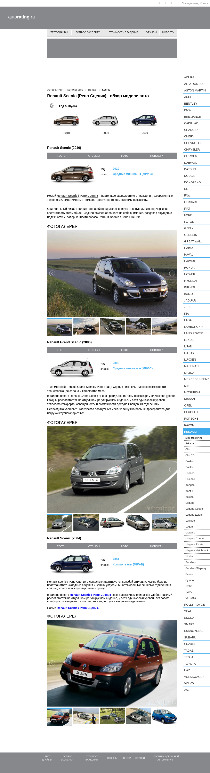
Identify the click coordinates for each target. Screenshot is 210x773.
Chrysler (192, 149)
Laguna (189, 502)
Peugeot (191, 412)
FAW (187, 195)
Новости (168, 32)
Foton (189, 221)
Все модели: (193, 437)
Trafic (188, 586)
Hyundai (190, 280)
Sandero (190, 562)
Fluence (190, 479)
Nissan (189, 399)
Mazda (189, 372)
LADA (188, 320)
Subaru (190, 637)
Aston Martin (195, 90)
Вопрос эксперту (88, 32)
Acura (189, 77)
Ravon (189, 425)
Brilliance (192, 116)
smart (189, 624)
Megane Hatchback (196, 550)
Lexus (189, 339)
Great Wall (193, 241)
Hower (189, 274)
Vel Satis (190, 597)
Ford (188, 215)
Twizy (188, 592)
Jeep (187, 307)
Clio (187, 449)
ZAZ (186, 690)
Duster (189, 467)
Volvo (189, 683)
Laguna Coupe (194, 508)
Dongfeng (192, 182)
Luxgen (190, 359)
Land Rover (193, 333)
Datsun (190, 169)
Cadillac (191, 123)
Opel (188, 405)
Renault (191, 431)
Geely (189, 228)
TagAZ (189, 650)
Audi (187, 97)
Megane (190, 532)
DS (186, 189)
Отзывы (151, 32)
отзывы (94, 155)
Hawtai (189, 261)
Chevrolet (193, 143)
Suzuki (189, 644)
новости (156, 155)
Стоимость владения (123, 32)
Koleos (189, 496)
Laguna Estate (194, 514)
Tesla (188, 657)
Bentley (190, 103)
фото (124, 155)
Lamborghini (194, 326)
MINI (187, 385)
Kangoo (190, 484)
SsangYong (193, 631)
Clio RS (189, 455)
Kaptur (189, 490)
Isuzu (188, 294)
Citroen (190, 156)
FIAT (187, 208)
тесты (61, 155)
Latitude (190, 520)
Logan (189, 526)
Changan (191, 129)
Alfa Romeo (193, 84)
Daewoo (190, 162)
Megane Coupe (194, 538)
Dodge (189, 175)
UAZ (187, 670)
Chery (189, 136)
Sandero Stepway (196, 568)
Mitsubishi (192, 392)
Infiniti (189, 287)
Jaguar (190, 300)
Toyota (190, 663)
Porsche (191, 418)
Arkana (189, 443)
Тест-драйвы (59, 32)
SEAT (188, 611)
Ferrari (190, 202)
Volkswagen (194, 676)
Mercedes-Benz (196, 379)
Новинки (139, 758)
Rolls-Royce (194, 604)
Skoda (189, 617)
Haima (188, 248)
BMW (187, 110)
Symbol (189, 580)
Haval (188, 254)
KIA (186, 313)
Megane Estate (194, 544)
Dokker (189, 461)
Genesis (190, 234)
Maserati (191, 366)
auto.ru (21, 16)
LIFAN (188, 346)
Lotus (189, 353)
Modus (189, 556)
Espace (189, 473)
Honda (189, 267)
